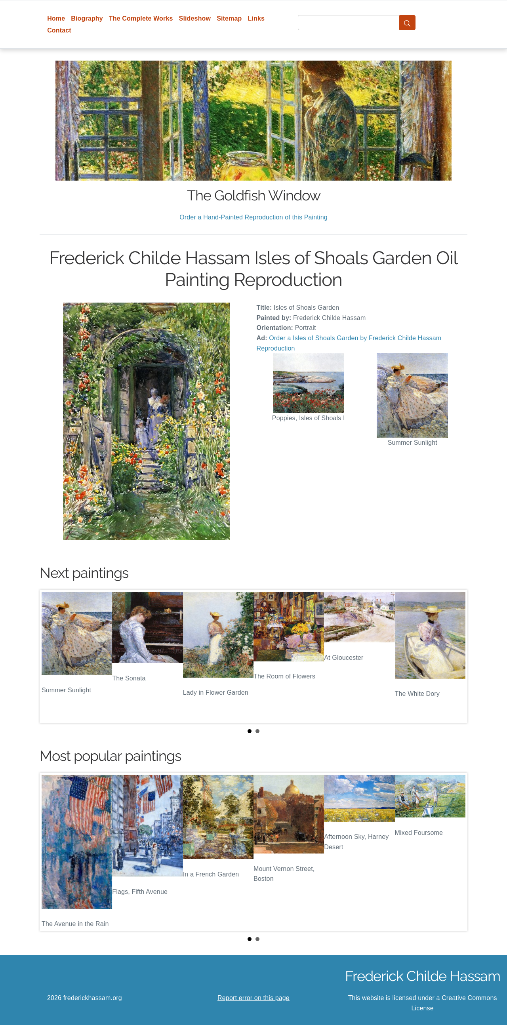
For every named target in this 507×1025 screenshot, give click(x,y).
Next (455, 656)
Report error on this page (253, 998)
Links (256, 18)
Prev (52, 656)
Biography (87, 18)
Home (56, 18)
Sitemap (229, 18)
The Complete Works (141, 18)
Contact (59, 30)
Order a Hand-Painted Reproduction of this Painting (253, 217)
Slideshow (195, 18)
